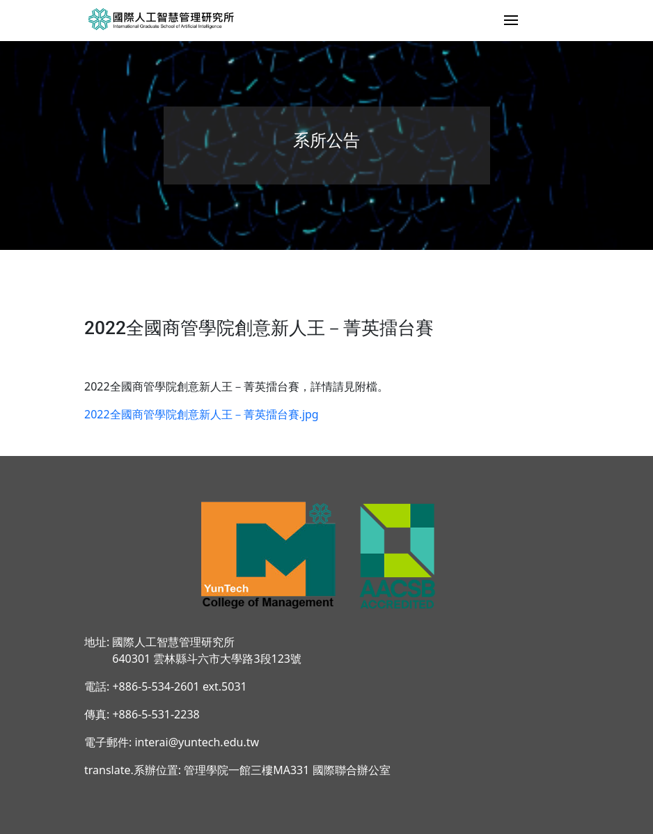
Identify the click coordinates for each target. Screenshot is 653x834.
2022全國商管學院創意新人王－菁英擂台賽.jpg (201, 414)
